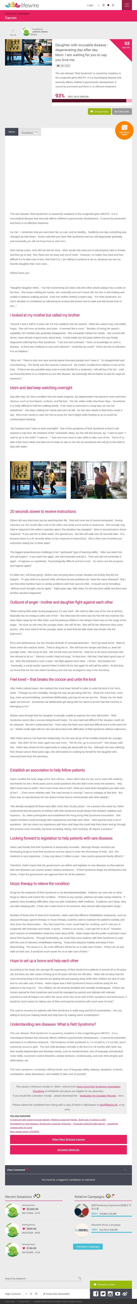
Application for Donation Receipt (98, 1096)
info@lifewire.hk (109, 1105)
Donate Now (106, 1284)
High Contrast (13, 1293)
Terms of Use (10, 1301)
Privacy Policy (24, 1301)
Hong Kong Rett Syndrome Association (98, 1087)
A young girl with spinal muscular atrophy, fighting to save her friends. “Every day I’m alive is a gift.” (58, 1120)
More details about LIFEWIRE (24, 1132)
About (11, 132)
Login (90, 5)
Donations (38, 1092)
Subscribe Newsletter (58, 1293)
